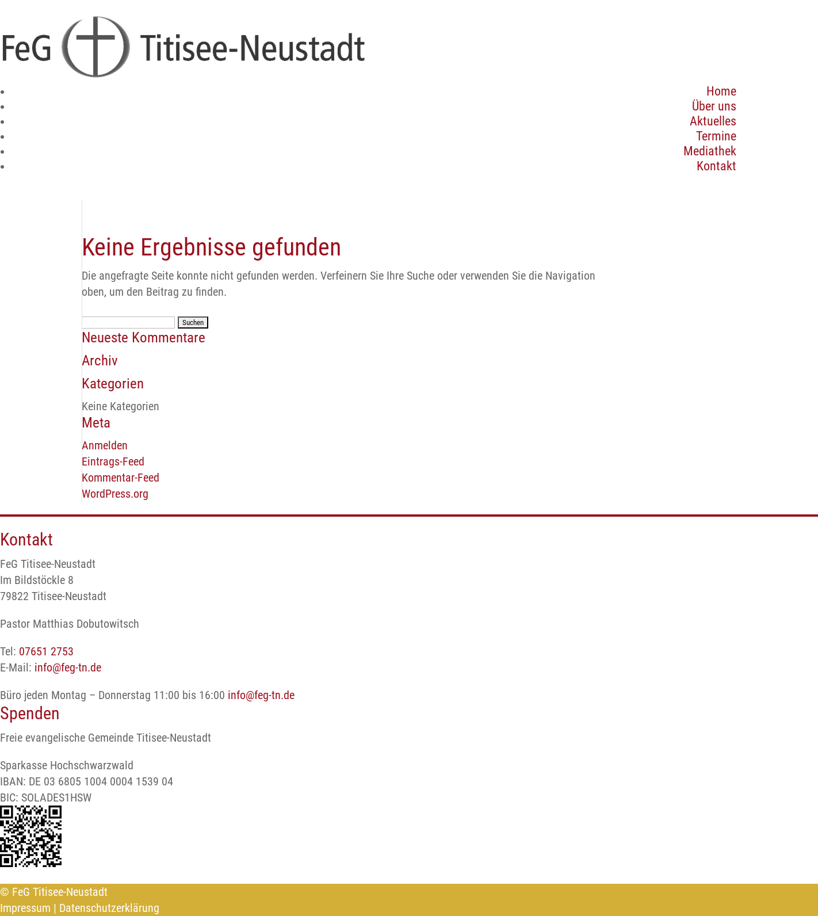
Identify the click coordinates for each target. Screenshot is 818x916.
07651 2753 (46, 651)
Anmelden (105, 445)
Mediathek (709, 151)
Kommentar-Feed (120, 477)
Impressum (25, 908)
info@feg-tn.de (68, 667)
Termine (716, 136)
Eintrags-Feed (113, 461)
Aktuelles (713, 121)
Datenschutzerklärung (109, 908)
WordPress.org (115, 494)
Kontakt (716, 166)
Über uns (714, 106)
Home (721, 91)
